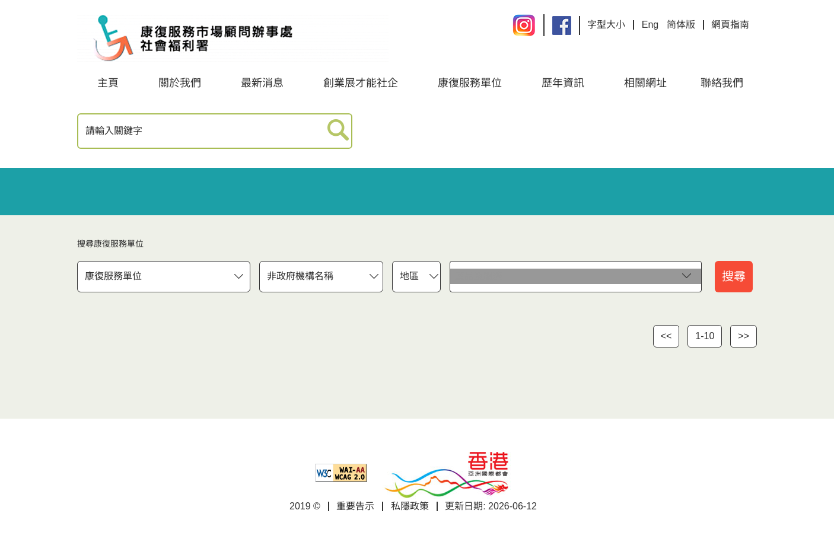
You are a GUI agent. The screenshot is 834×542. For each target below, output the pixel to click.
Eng (650, 25)
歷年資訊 (563, 83)
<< (666, 336)
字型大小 (606, 25)
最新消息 (262, 83)
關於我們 (179, 83)
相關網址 (645, 83)
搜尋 (734, 276)
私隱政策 (410, 506)
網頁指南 (730, 25)
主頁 (108, 83)
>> (743, 336)
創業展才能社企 (360, 83)
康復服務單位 (470, 83)
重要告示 (355, 506)
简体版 (681, 25)
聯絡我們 (722, 83)
